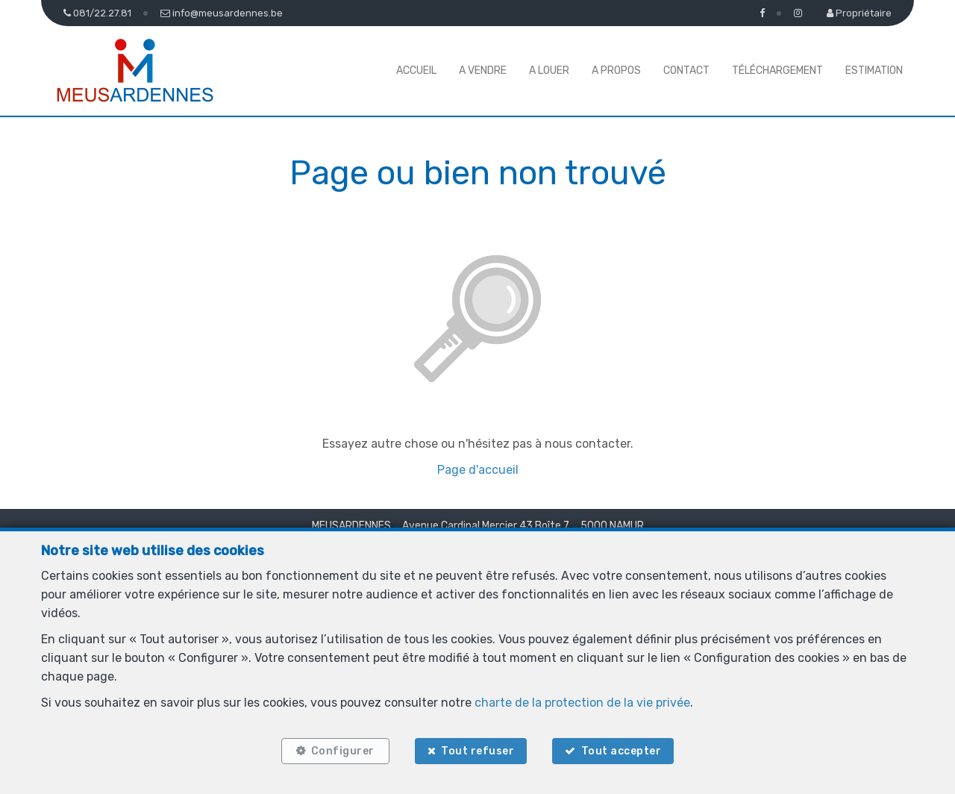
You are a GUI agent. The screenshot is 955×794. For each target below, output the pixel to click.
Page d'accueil (478, 470)
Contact (686, 70)
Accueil (416, 70)
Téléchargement (777, 70)
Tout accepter (621, 751)
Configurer (343, 751)
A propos (616, 70)
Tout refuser (477, 751)
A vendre (483, 70)
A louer (549, 70)
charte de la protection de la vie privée (582, 702)
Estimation (874, 70)
